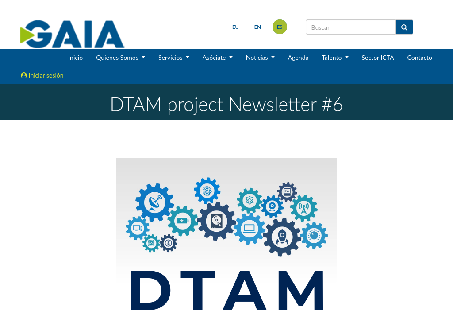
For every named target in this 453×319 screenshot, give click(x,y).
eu (235, 27)
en (257, 27)
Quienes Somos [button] (118, 57)
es (280, 27)
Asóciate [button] (215, 57)
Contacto (419, 57)
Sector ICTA (378, 57)
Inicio (75, 57)
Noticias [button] (258, 57)
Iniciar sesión (42, 75)
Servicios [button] (171, 57)
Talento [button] (332, 57)
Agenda (298, 57)
